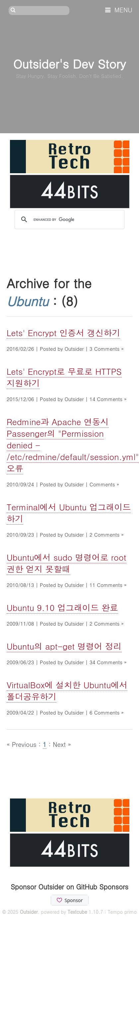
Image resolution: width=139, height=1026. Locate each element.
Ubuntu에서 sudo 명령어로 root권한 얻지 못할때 (66, 563)
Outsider (29, 911)
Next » (62, 744)
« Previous (22, 744)
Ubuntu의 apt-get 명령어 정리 (64, 646)
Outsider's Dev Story (69, 63)
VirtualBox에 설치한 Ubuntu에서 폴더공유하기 (67, 690)
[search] (69, 220)
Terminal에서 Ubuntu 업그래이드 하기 (69, 512)
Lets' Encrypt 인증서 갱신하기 (63, 332)
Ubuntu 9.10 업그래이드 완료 (62, 607)
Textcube (77, 911)
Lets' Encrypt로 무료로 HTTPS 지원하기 (64, 377)
